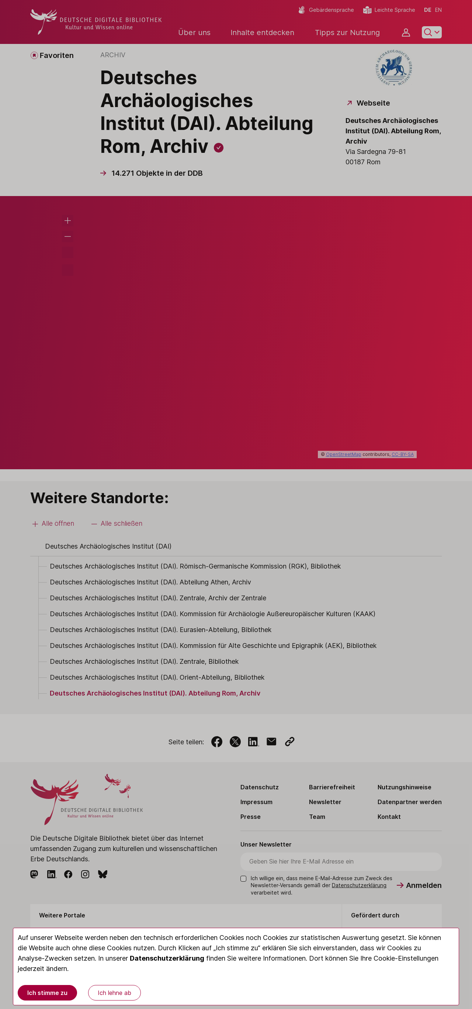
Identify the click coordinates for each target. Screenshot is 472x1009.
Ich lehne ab (114, 992)
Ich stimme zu (47, 992)
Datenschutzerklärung (167, 958)
